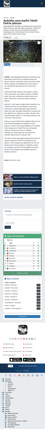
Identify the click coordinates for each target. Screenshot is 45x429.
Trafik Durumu (27, 347)
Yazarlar (6, 396)
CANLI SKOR (22, 316)
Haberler (6, 17)
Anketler (6, 405)
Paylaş (7, 64)
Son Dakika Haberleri (9, 355)
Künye (6, 407)
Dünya (8, 386)
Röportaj (6, 402)
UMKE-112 (9, 390)
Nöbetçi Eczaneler (8, 344)
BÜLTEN (12, 17)
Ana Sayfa (7, 379)
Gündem (9, 383)
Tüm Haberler (10, 388)
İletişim (6, 409)
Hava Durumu (27, 344)
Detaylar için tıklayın (22, 273)
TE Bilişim (26, 370)
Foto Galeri (7, 392)
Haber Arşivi (27, 355)
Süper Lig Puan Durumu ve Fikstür (12, 351)
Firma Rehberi (8, 398)
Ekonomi (9, 384)
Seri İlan (6, 400)
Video (6, 394)
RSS (10, 366)
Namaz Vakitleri (8, 347)
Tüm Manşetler (27, 351)
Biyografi (7, 404)
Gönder (8, 227)
